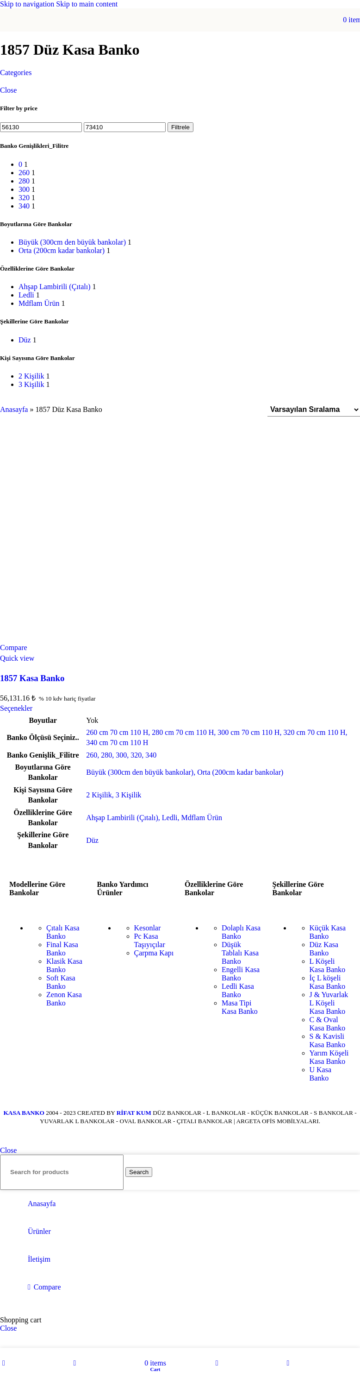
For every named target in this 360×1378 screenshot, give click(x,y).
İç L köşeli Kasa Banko (328, 982)
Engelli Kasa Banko (241, 974)
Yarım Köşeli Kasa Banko (329, 1057)
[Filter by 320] (24, 198)
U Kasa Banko (321, 1074)
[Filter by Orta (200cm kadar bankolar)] (62, 250)
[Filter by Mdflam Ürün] (39, 303)
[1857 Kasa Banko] (180, 534)
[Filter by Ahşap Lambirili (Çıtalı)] (55, 287)
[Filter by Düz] (25, 340)
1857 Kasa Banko (32, 678)
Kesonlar (147, 928)
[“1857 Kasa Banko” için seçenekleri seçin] (16, 708)
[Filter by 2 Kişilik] (31, 376)
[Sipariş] (313, 410)
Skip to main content (87, 4)
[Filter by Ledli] (26, 295)
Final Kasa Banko (62, 949)
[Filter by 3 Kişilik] (31, 384)
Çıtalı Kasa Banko (63, 932)
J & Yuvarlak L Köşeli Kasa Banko (329, 1003)
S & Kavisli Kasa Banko (328, 1040)
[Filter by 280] (24, 181)
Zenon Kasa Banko (64, 999)
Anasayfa (14, 409)
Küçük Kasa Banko (328, 932)
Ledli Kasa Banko (238, 990)
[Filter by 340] (24, 206)
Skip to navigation (28, 4)
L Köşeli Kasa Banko (328, 965)
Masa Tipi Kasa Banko (240, 1007)
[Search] (62, 1172)
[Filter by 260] (24, 173)
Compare (47, 1287)
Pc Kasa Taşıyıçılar (149, 940)
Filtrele (180, 127)
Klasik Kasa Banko (64, 965)
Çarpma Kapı (154, 953)
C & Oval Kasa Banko (328, 1024)
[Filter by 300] (24, 189)
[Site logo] (180, 34)
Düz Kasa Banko (324, 949)
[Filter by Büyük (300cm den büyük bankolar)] (72, 242)
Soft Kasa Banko (60, 982)
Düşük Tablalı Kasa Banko (240, 953)
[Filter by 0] (20, 164)
